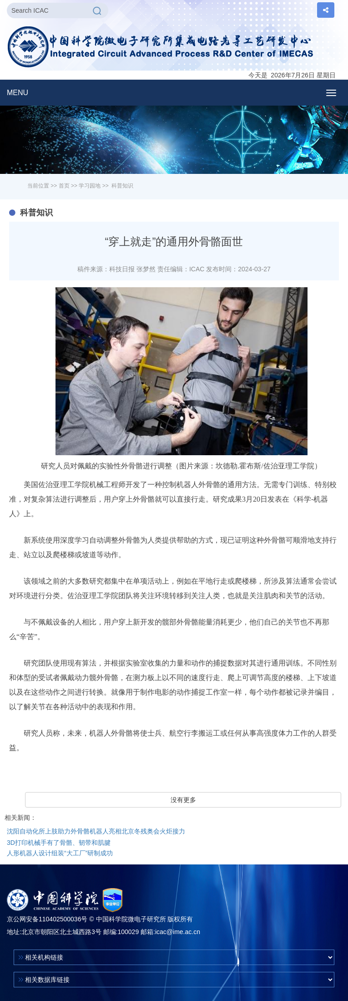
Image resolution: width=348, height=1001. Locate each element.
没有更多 (183, 799)
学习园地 (90, 186)
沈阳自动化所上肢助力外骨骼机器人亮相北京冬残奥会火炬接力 (96, 831)
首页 (64, 186)
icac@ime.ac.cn (177, 931)
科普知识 (122, 186)
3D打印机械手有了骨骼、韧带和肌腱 (59, 842)
